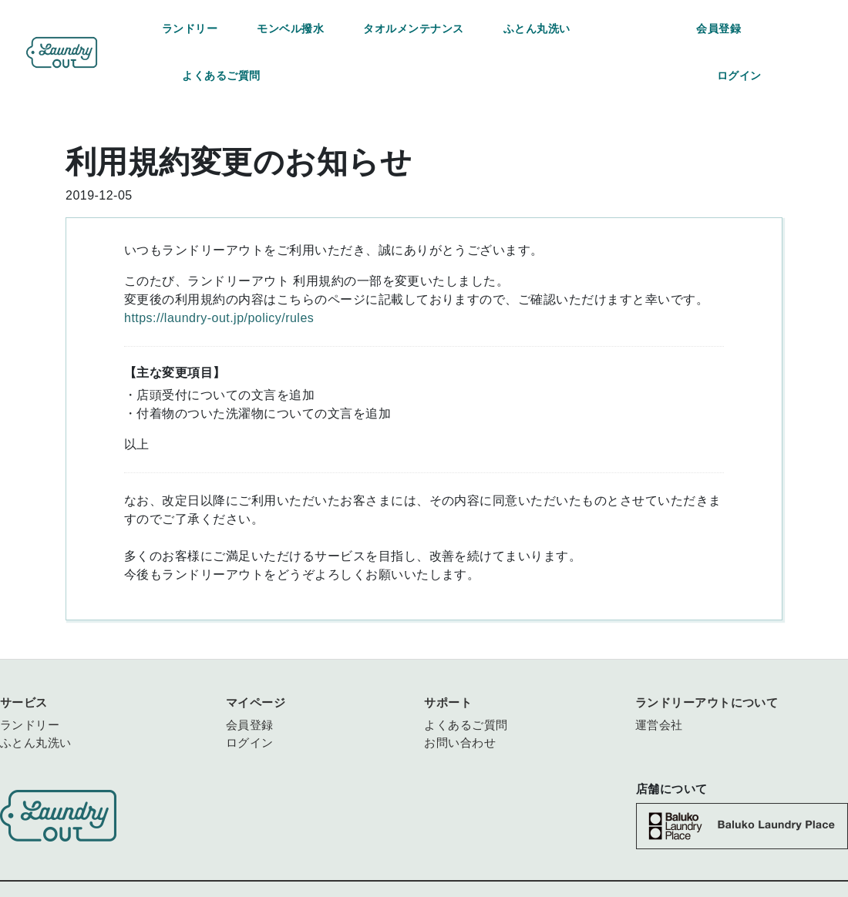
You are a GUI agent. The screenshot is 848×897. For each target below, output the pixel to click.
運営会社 (659, 724)
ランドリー (189, 28)
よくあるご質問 (221, 75)
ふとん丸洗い (536, 28)
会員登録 (718, 28)
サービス (24, 702)
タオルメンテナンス (413, 28)
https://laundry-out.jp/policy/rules (219, 317)
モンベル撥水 (290, 28)
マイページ (255, 702)
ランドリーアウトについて (707, 702)
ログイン (739, 75)
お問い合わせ (460, 742)
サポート (448, 702)
